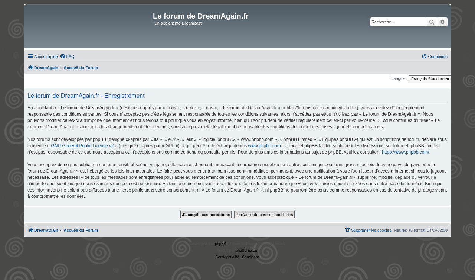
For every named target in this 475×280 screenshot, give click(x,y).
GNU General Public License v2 (82, 145)
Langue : (399, 78)
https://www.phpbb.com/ (405, 152)
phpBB (220, 244)
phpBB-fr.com (247, 250)
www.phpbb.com (264, 145)
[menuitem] (67, 56)
